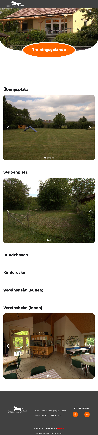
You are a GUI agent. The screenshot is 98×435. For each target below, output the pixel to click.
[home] (15, 4)
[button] (93, 4)
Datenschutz (58, 433)
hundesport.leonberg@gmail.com (50, 411)
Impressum (49, 433)
